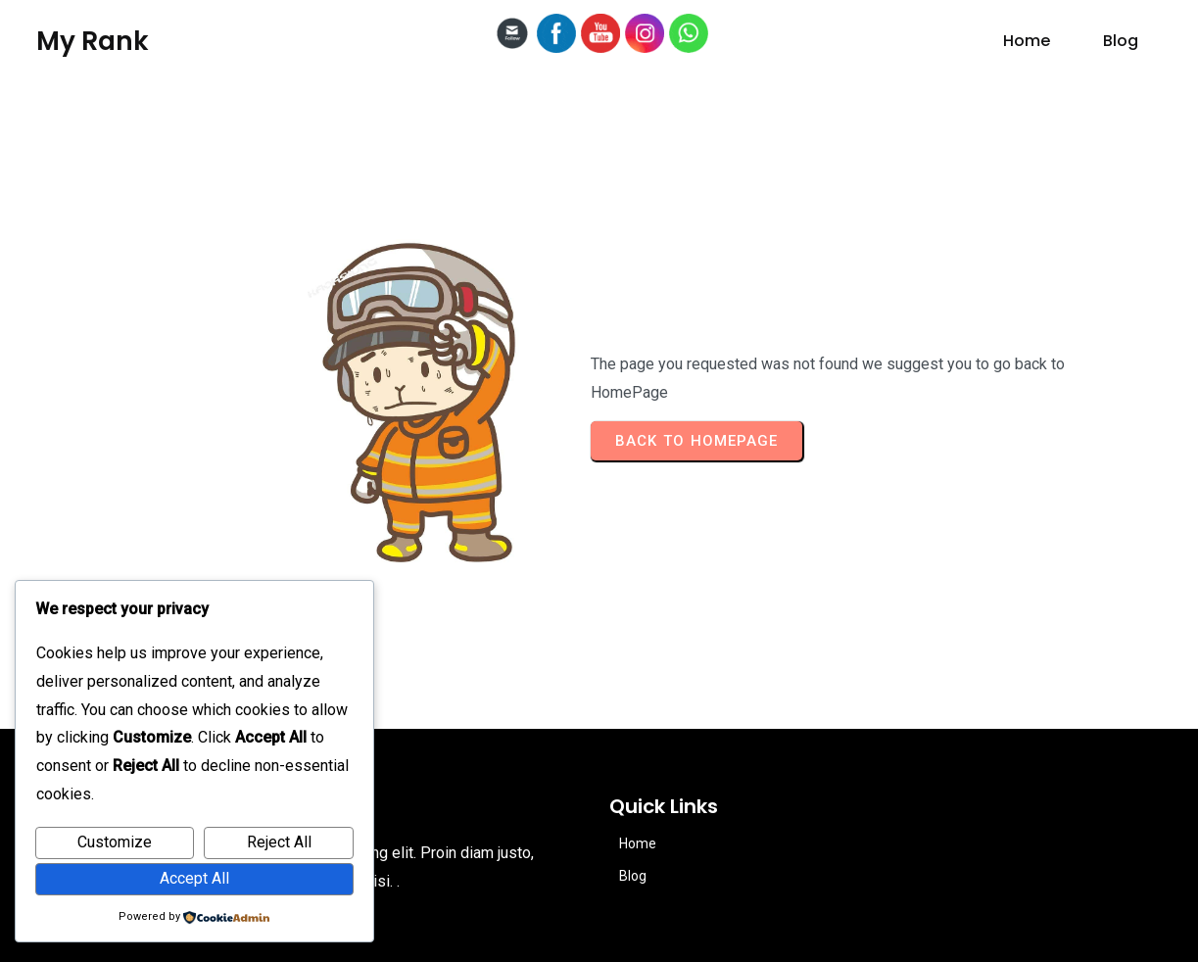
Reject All (279, 842)
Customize (114, 842)
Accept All (194, 878)
